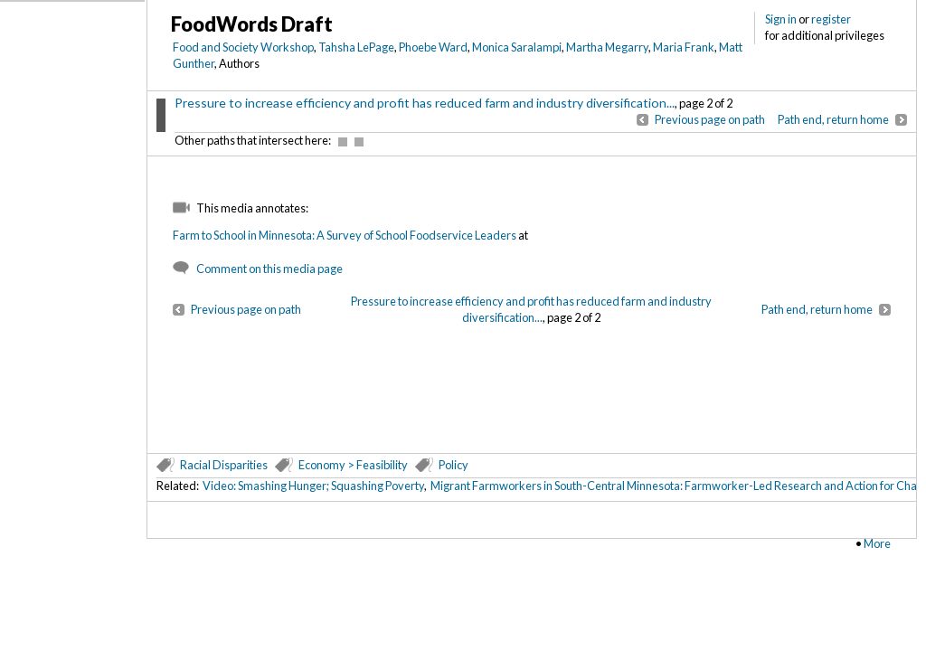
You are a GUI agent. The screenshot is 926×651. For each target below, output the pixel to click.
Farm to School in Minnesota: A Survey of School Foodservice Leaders (344, 235)
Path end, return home (833, 119)
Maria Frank (683, 47)
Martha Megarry (607, 47)
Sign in (781, 19)
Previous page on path (710, 119)
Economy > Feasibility (353, 465)
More (877, 543)
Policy (453, 465)
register (831, 19)
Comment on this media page (269, 268)
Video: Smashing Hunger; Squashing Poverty (313, 485)
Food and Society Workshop (243, 47)
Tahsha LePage (356, 47)
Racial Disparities (224, 465)
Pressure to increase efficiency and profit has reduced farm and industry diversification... (425, 102)
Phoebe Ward (433, 47)
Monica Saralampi (517, 47)
